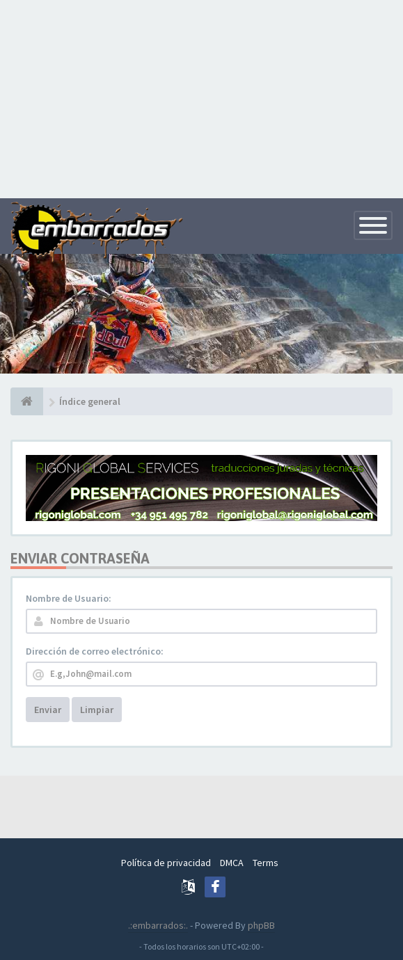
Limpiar (96, 709)
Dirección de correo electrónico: (95, 651)
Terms (265, 862)
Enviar (47, 709)
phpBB (261, 925)
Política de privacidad (166, 862)
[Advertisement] (201, 97)
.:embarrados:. (158, 925)
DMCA (232, 862)
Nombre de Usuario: (68, 598)
